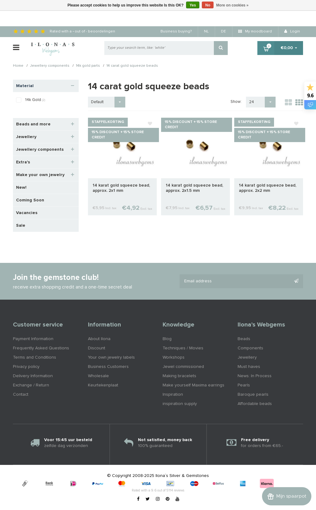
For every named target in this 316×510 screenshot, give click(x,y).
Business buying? (176, 31)
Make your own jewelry (40, 175)
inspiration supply (180, 404)
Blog (167, 339)
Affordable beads (255, 404)
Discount (96, 348)
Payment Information (33, 339)
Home (18, 66)
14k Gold (35, 100)
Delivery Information (33, 376)
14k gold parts (88, 66)
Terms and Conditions (34, 357)
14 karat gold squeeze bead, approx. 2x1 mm (121, 188)
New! (21, 187)
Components (250, 348)
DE (223, 31)
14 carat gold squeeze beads (132, 66)
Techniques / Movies (183, 348)
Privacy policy (26, 367)
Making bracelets (179, 376)
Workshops (174, 357)
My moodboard (255, 31)
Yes (192, 5)
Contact (20, 394)
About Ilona (99, 339)
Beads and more (33, 124)
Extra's (23, 162)
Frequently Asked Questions (41, 348)
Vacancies (26, 213)
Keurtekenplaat (103, 385)
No (207, 5)
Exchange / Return (31, 385)
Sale (20, 225)
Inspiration (173, 394)
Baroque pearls (253, 394)
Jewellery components (49, 66)
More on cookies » (232, 5)
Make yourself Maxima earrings (193, 385)
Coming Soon (30, 200)
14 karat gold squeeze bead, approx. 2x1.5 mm (194, 188)
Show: (236, 102)
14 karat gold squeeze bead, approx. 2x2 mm (267, 188)
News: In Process (255, 376)
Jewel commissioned (183, 367)
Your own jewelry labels (111, 357)
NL (206, 31)
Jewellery (26, 137)
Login (292, 31)
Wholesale (98, 376)
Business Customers (108, 367)
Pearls (244, 385)
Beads (244, 339)
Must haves (249, 367)
